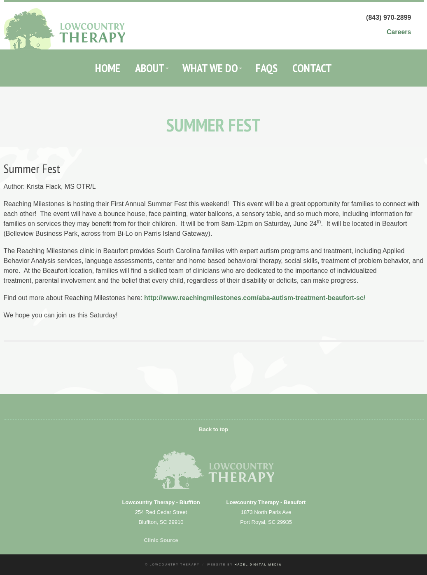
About (150, 67)
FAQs (267, 67)
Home (107, 67)
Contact (312, 67)
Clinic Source (161, 540)
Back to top (213, 429)
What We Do (210, 67)
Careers (399, 31)
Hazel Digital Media (258, 564)
